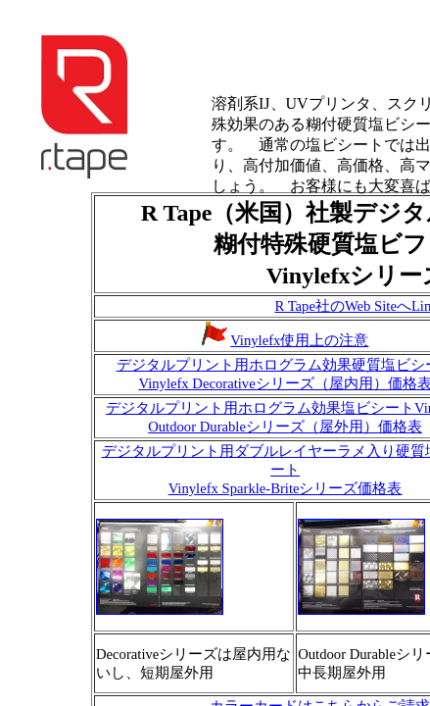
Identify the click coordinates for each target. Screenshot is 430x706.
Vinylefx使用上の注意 (299, 340)
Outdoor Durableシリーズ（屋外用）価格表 (285, 426)
